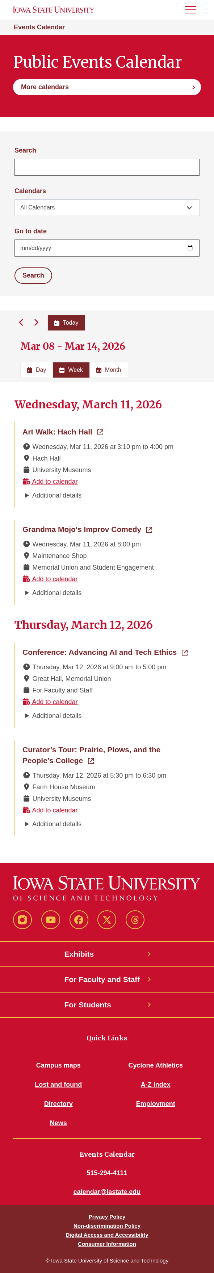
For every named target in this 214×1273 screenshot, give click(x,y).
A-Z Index (156, 1084)
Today (66, 323)
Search (25, 150)
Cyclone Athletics (156, 1065)
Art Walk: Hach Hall (62, 431)
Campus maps (58, 1065)
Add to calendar (50, 481)
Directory (58, 1103)
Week (71, 370)
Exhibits (79, 954)
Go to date (30, 231)
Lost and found (58, 1084)
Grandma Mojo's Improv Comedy (87, 528)
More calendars (45, 87)
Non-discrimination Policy (107, 1226)
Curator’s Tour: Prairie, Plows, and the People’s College (102, 755)
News (58, 1123)
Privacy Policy (107, 1217)
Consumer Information (107, 1244)
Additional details (56, 495)
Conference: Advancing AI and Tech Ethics (105, 651)
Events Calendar (39, 27)
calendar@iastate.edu (107, 1191)
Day (36, 370)
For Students (88, 1004)
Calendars (30, 191)
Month (108, 370)
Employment (155, 1103)
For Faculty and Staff (102, 979)
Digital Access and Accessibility (107, 1235)
